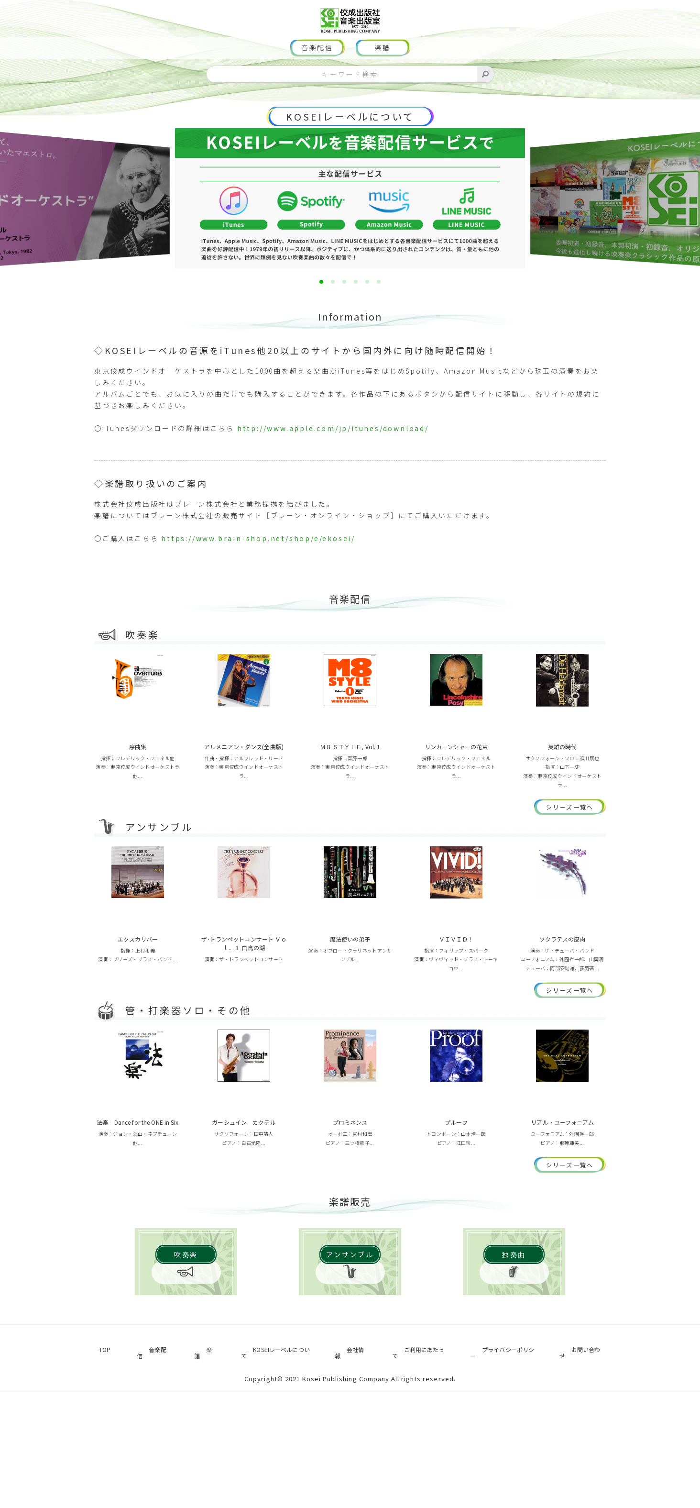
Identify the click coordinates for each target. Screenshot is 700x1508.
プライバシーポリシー (502, 1472)
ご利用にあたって (409, 1472)
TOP (99, 1472)
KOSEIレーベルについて (350, 145)
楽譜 (383, 76)
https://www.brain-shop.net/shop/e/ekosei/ (258, 567)
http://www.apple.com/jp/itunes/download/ (333, 457)
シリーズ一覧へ (576, 844)
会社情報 (342, 1472)
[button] (321, 310)
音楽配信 (317, 76)
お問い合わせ (586, 1472)
